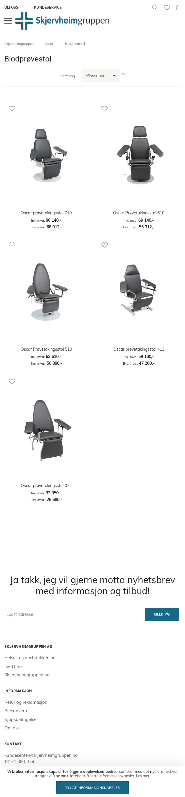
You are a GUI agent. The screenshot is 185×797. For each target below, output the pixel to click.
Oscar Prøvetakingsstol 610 (138, 213)
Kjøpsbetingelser (21, 719)
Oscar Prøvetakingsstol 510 (46, 349)
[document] (92, 781)
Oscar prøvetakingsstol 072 (46, 485)
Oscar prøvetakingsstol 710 (46, 213)
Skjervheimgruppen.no (27, 675)
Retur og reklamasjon (25, 702)
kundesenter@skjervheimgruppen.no (41, 755)
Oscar (49, 44)
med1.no (13, 666)
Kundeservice (47, 7)
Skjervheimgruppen (19, 44)
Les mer (142, 775)
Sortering (67, 76)
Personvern (15, 710)
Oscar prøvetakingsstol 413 (138, 349)
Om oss (11, 7)
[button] (46, 108)
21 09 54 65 (23, 761)
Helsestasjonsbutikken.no (30, 657)
